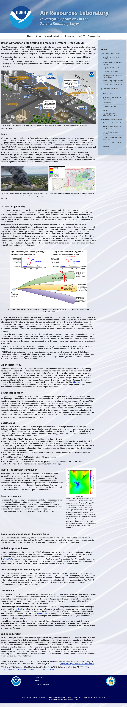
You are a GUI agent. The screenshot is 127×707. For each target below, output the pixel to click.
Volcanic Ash (107, 106)
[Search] (110, 1)
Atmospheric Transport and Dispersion (109, 92)
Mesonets (106, 150)
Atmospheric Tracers (109, 110)
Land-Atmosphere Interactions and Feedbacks (112, 142)
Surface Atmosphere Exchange (110, 57)
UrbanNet (76, 386)
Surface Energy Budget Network (113, 84)
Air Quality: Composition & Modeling (111, 61)
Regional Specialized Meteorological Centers (110, 118)
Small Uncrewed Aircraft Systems (113, 146)
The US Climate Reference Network (111, 136)
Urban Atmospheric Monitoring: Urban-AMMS (113, 102)
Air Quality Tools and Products (112, 88)
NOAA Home (38, 684)
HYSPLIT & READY (108, 97)
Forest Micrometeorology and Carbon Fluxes (112, 80)
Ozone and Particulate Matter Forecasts (112, 67)
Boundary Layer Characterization (111, 123)
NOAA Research (39, 681)
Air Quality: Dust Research (111, 72)
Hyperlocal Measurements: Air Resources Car (112, 131)
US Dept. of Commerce (41, 688)
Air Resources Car (43, 617)
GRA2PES (8, 563)
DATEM (105, 114)
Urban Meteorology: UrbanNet (112, 126)
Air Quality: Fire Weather (110, 75)
